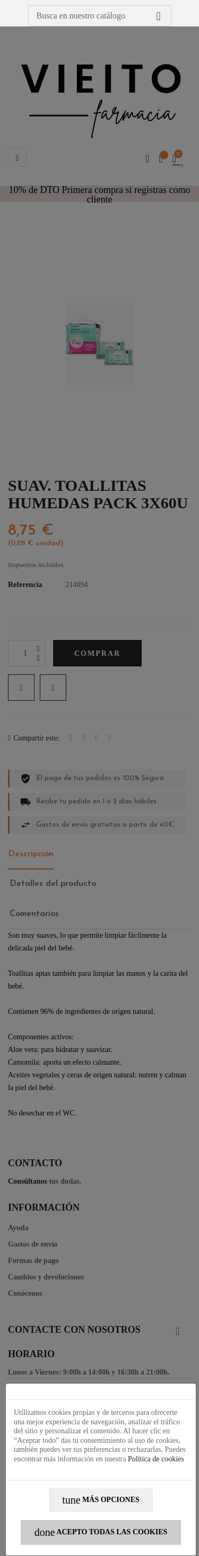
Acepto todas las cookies (101, 1532)
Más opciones (101, 1500)
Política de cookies (156, 1459)
